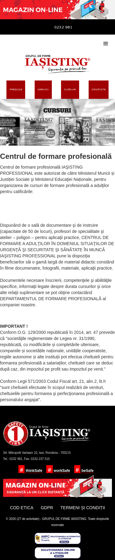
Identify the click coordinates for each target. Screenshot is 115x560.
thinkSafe (33, 471)
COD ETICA (21, 507)
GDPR (47, 507)
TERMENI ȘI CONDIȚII (82, 507)
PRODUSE (16, 89)
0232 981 (63, 27)
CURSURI (70, 89)
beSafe (87, 471)
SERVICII (43, 89)
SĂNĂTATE (98, 89)
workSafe (61, 471)
